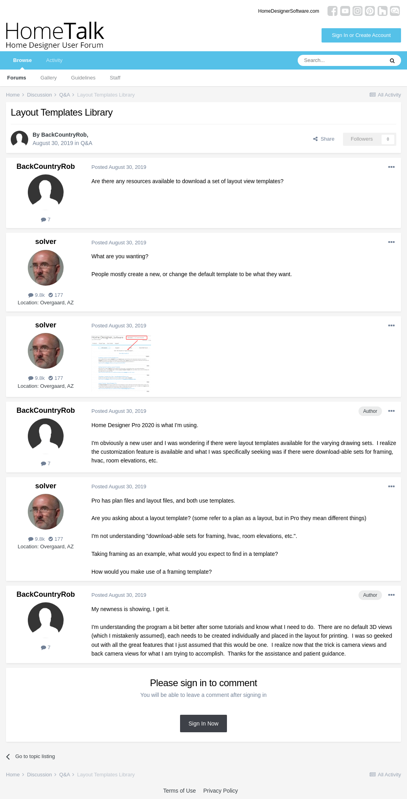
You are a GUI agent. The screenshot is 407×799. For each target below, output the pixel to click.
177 (55, 295)
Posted (118, 167)
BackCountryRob (64, 135)
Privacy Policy (220, 790)
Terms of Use (179, 790)
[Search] (341, 60)
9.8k (36, 295)
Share (323, 139)
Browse (22, 63)
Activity (54, 60)
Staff (115, 78)
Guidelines (83, 78)
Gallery (49, 78)
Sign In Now (203, 723)
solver (45, 242)
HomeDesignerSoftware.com (288, 11)
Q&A (87, 143)
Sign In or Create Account (361, 35)
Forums (16, 78)
